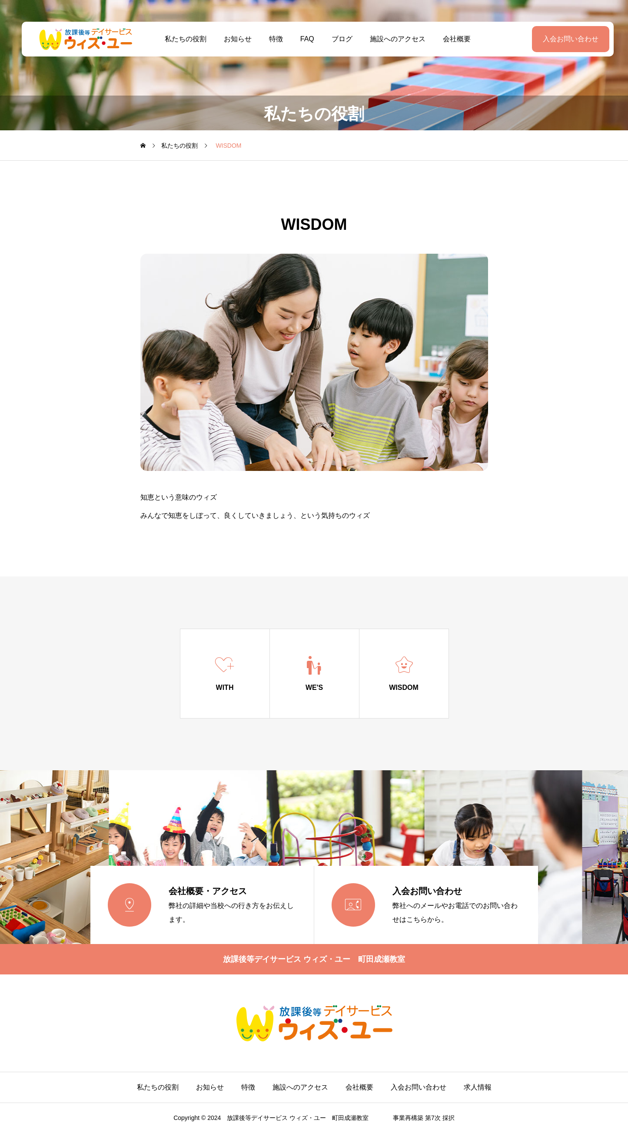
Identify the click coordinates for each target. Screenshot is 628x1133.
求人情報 (478, 1087)
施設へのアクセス (394, 39)
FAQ (303, 39)
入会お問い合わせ (563, 39)
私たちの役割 (182, 39)
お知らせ (234, 39)
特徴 (272, 39)
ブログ (338, 39)
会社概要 (453, 39)
